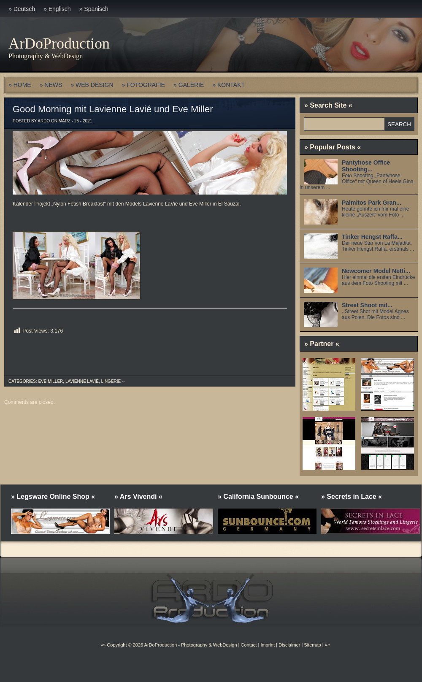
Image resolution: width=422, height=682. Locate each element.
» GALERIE (188, 84)
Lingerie (111, 381)
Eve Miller (50, 381)
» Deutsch (21, 8)
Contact (249, 644)
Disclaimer (289, 644)
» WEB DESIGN (91, 84)
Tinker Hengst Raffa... (372, 236)
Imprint (267, 644)
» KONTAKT (228, 84)
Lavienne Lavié (82, 381)
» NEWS (51, 84)
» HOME (19, 84)
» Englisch (57, 8)
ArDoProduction (59, 43)
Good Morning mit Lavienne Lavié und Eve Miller (113, 109)
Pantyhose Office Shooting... (366, 166)
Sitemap (312, 644)
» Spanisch (93, 8)
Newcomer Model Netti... (376, 271)
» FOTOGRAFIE (143, 84)
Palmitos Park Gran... (371, 202)
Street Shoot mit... (367, 305)
